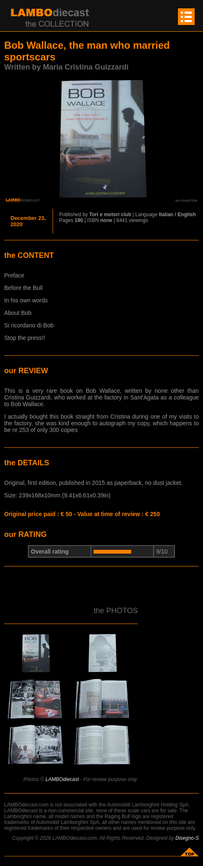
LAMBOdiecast (62, 779)
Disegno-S (187, 838)
